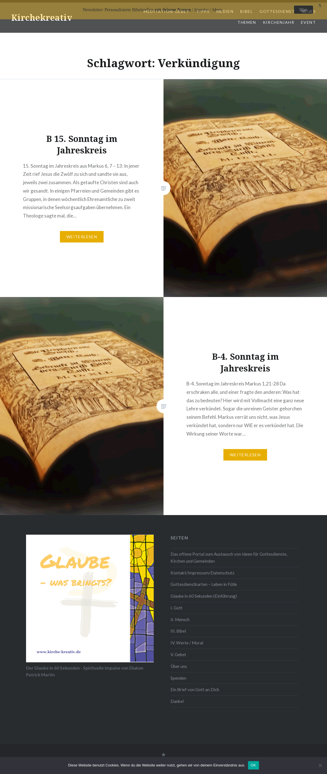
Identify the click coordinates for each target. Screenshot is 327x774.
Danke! (177, 698)
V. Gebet (178, 651)
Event (308, 19)
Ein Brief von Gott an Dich (194, 687)
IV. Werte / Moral (186, 640)
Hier (303, 9)
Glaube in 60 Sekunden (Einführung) (203, 593)
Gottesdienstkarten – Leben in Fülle (203, 581)
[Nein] (320, 765)
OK (253, 765)
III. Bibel (178, 628)
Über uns (178, 663)
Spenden (178, 675)
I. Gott (176, 605)
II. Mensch (180, 616)
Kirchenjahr (278, 19)
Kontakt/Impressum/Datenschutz (202, 570)
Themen (246, 19)
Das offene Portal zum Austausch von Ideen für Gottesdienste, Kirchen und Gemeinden (228, 555)
